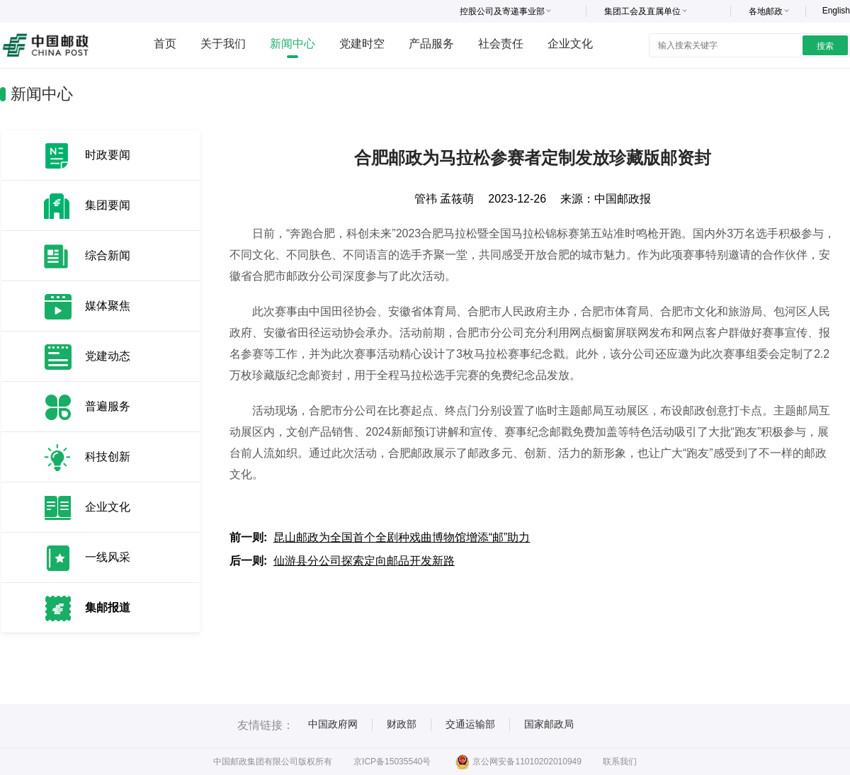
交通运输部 (470, 724)
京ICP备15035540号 (392, 761)
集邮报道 (107, 607)
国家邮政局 (549, 724)
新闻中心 (292, 44)
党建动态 (107, 356)
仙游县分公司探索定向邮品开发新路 (364, 561)
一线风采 (107, 557)
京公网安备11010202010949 (518, 761)
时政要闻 (107, 155)
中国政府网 (333, 724)
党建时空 (362, 44)
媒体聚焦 (107, 306)
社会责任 (500, 44)
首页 (165, 44)
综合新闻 (107, 255)
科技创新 (107, 457)
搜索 (825, 46)
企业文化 (570, 44)
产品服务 (431, 44)
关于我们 (223, 44)
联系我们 (620, 761)
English (836, 11)
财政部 (401, 724)
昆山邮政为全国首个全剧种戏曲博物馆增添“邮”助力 (402, 537)
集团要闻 (107, 205)
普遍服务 (107, 406)
